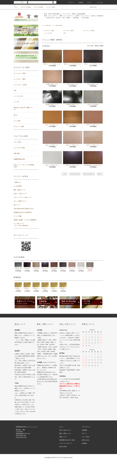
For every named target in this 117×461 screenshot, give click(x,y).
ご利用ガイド (17, 182)
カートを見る (85, 436)
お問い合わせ (92, 7)
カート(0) (98, 2)
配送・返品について (19, 190)
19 (98, 174)
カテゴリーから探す (25, 7)
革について (17, 205)
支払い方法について (65, 430)
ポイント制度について (20, 201)
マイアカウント (86, 427)
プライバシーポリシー (65, 443)
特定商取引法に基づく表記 (67, 440)
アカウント (70, 2)
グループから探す (37, 7)
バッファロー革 (48, 33)
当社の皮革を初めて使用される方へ (24, 208)
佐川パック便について (20, 193)
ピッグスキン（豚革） (68, 30)
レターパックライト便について (23, 197)
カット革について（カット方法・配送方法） (21, 224)
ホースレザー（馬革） (49, 30)
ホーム (15, 7)
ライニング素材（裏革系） (57, 25)
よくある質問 (17, 186)
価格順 (97, 45)
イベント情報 (17, 216)
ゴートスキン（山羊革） (89, 30)
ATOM (65, 446)
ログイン (88, 2)
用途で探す (48, 25)
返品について (63, 436)
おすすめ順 (90, 45)
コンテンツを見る (49, 7)
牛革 (64, 33)
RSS (60, 446)
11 (93, 174)
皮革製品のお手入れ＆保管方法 (23, 212)
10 (90, 174)
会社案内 (84, 443)
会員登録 (79, 2)
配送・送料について (65, 433)
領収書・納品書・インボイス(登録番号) (25, 220)
